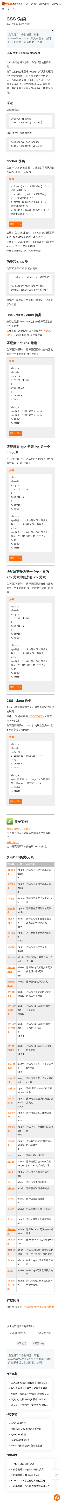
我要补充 (38, 1343)
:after (10, 1270)
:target (10, 1161)
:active (10, 1198)
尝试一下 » (15, 224)
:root (9, 1155)
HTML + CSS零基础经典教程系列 (28, 1480)
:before (11, 1260)
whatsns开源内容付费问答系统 (26, 1445)
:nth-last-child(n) (11, 1010)
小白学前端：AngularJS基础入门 (27, 1469)
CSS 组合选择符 (18, 1332)
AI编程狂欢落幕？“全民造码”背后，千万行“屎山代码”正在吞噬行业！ (30, 1394)
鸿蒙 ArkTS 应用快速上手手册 (26, 1429)
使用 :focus (13, 842)
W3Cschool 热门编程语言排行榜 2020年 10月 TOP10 (30, 1382)
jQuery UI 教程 (18, 1434)
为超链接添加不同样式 (19, 828)
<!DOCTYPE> (36, 716)
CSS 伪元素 (44, 1332)
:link (9, 1182)
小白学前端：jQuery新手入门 (25, 1475)
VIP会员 (56, 3)
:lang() (11, 1284)
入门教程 (31, 3)
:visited (11, 1188)
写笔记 (21, 1343)
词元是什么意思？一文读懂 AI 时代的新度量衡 (30, 1405)
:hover (10, 1209)
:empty (10, 898)
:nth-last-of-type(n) (11, 1028)
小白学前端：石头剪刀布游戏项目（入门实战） (31, 1486)
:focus (10, 1219)
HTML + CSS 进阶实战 (22, 1464)
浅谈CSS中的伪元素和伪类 (39, 1307)
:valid (10, 1171)
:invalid (11, 947)
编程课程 (44, 3)
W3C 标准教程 (18, 1423)
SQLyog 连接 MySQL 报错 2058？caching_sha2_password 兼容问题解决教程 (30, 1399)
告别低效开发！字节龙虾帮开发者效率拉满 (30, 1388)
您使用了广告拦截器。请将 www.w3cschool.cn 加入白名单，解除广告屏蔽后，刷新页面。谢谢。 (30, 38)
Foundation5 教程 (20, 1440)
